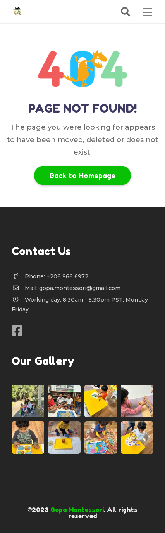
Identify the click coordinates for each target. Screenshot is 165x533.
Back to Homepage (82, 175)
